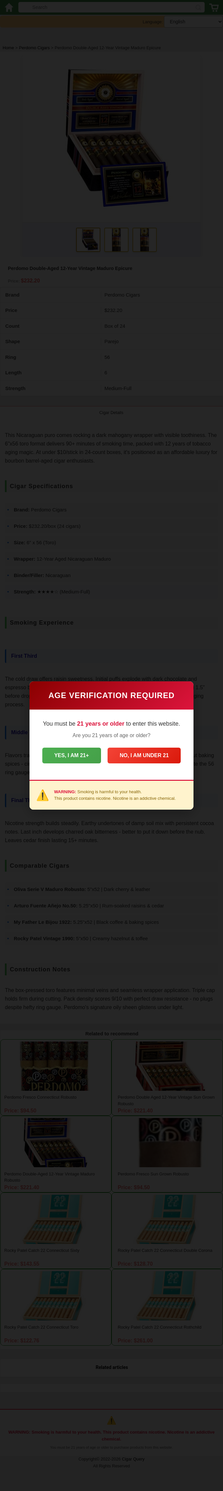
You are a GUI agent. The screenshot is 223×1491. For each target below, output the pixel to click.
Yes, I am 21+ (70, 755)
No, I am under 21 (145, 755)
